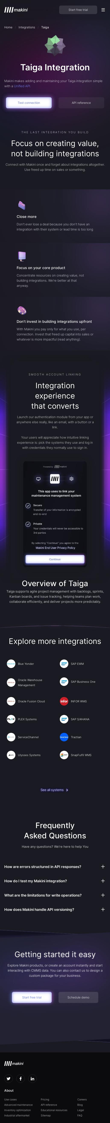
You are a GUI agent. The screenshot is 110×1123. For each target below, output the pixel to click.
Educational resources (54, 1110)
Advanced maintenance (18, 1104)
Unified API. (22, 86)
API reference (81, 102)
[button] (103, 9)
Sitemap (46, 1115)
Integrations (27, 27)
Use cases (10, 1099)
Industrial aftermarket (16, 1115)
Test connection (29, 102)
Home (8, 27)
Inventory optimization (17, 1110)
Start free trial (78, 10)
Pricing (45, 1099)
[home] (16, 10)
